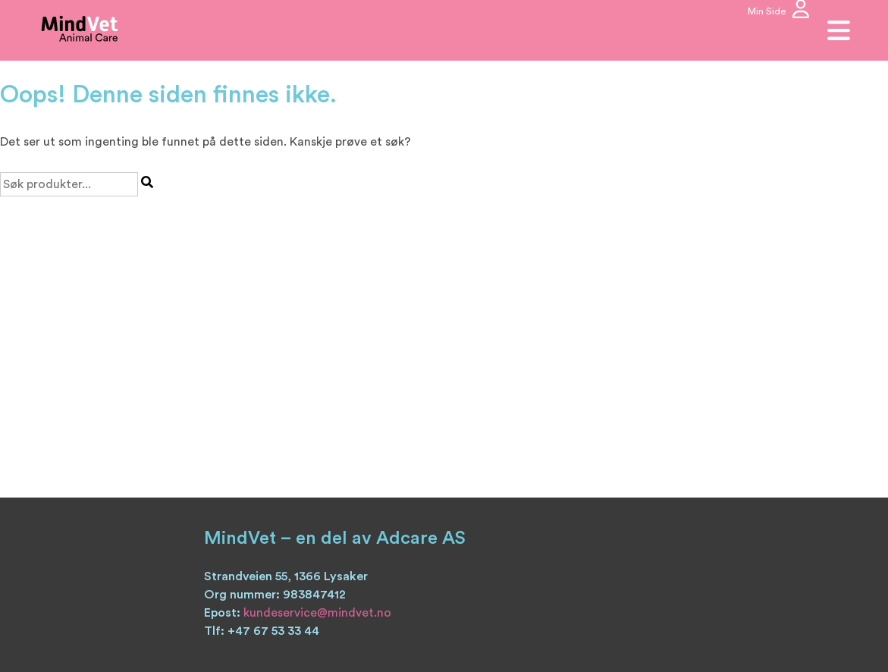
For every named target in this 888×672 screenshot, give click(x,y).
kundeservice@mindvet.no (317, 613)
